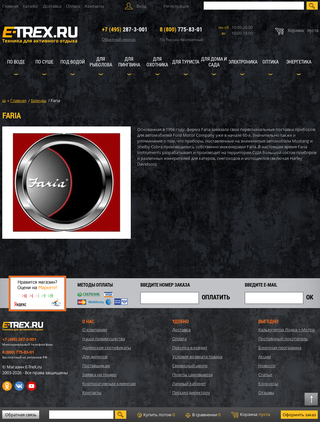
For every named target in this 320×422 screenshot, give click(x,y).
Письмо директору (191, 392)
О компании (94, 329)
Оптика (270, 61)
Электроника (242, 61)
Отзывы (266, 392)
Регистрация (176, 6)
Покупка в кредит (189, 347)
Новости (266, 365)
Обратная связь (21, 415)
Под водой (72, 61)
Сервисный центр (190, 365)
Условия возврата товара (197, 356)
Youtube (31, 386)
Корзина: (250, 414)
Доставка (52, 6)
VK (19, 386)
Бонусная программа (279, 347)
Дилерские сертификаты (106, 347)
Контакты (94, 6)
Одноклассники (7, 386)
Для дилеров (94, 356)
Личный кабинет (189, 383)
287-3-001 (124, 29)
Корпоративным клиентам (109, 383)
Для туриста (185, 61)
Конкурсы (268, 383)
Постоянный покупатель (283, 338)
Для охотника (157, 62)
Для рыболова (101, 62)
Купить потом (156, 415)
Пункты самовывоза (192, 374)
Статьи (265, 374)
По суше (44, 61)
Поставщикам (96, 365)
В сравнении (202, 415)
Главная (10, 6)
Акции (264, 356)
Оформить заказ (299, 415)
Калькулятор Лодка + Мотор (286, 329)
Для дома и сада (214, 62)
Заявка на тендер (99, 374)
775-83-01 (181, 29)
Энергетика (298, 61)
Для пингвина (129, 62)
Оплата (73, 6)
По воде (16, 61)
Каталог (31, 6)
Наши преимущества (103, 338)
